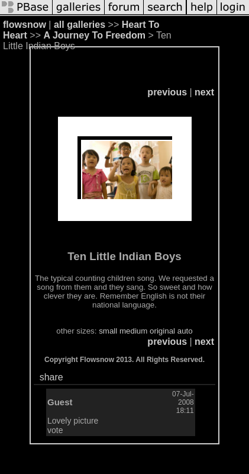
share (51, 377)
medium (133, 330)
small (108, 330)
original (162, 330)
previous (167, 92)
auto (185, 330)
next (204, 92)
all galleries (79, 25)
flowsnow (24, 25)
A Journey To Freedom (94, 35)
